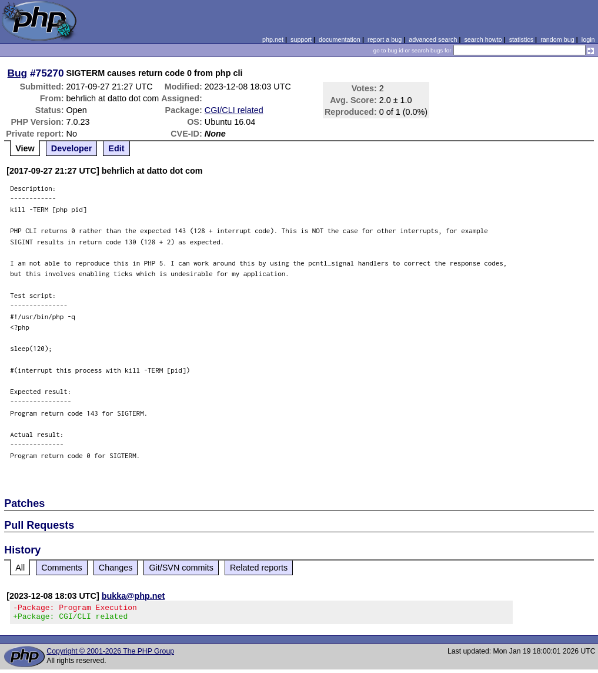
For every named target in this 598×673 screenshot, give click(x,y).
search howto (483, 39)
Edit (116, 148)
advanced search (433, 39)
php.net (272, 39)
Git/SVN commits (181, 567)
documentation (339, 39)
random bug (557, 39)
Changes (116, 567)
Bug (18, 73)
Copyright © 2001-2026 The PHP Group (110, 655)
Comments (61, 567)
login (588, 39)
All (20, 567)
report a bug (385, 39)
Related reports (259, 567)
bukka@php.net (133, 596)
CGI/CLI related (234, 110)
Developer (71, 148)
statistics (521, 39)
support (301, 39)
